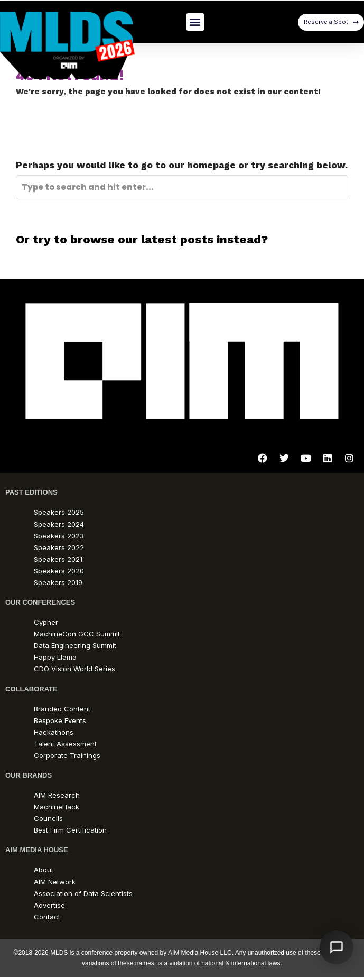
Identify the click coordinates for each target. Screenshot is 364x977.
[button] (195, 22)
